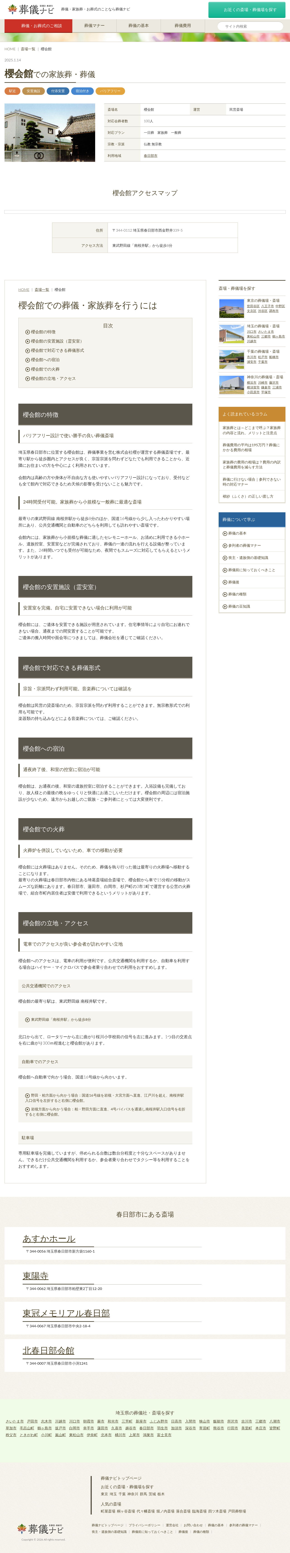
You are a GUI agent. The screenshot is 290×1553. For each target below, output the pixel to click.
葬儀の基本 (138, 25)
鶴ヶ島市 (278, 336)
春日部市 (150, 155)
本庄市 (260, 1428)
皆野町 (274, 1428)
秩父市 (11, 1435)
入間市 (190, 1421)
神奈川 (132, 1494)
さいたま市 (266, 331)
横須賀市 (253, 387)
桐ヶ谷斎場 (126, 1511)
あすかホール (49, 1238)
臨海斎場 (199, 1511)
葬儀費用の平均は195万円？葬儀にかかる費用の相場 (251, 447)
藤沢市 (274, 382)
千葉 (122, 1494)
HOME (10, 49)
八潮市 (274, 1421)
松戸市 (263, 357)
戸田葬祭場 (237, 1511)
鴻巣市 (148, 1435)
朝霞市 (88, 1421)
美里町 (246, 1428)
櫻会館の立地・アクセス (53, 378)
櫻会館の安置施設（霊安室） (57, 340)
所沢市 (232, 1421)
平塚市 (266, 392)
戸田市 (32, 1421)
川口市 (251, 331)
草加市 (11, 1428)
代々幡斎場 (146, 1511)
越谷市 (130, 1428)
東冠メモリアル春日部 (66, 1313)
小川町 (46, 1435)
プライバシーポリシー (144, 1525)
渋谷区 (263, 311)
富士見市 (164, 1435)
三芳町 (127, 1421)
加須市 (176, 1428)
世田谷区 (253, 306)
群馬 (143, 1494)
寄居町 (204, 1428)
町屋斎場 (108, 1511)
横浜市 (251, 382)
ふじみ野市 (159, 1421)
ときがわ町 (29, 1435)
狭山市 (204, 1421)
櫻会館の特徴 (43, 331)
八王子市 (267, 306)
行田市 (232, 1428)
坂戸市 (60, 1428)
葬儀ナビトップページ (121, 1478)
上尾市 (134, 1435)
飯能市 (218, 1421)
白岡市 (74, 1428)
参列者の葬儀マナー (244, 545)
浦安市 (251, 362)
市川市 (251, 357)
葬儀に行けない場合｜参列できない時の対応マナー (252, 481)
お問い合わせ (193, 1525)
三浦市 (277, 387)
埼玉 (113, 1494)
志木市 (46, 1421)
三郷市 (266, 336)
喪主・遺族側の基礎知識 (248, 557)
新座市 (141, 1421)
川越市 (251, 341)
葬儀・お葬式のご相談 (38, 26)
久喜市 (116, 1428)
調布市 (274, 311)
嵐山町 (60, 1435)
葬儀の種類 (237, 594)
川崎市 (263, 382)
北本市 (106, 1435)
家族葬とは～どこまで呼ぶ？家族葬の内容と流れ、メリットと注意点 (252, 430)
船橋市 (274, 357)
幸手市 (88, 1428)
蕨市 (100, 1421)
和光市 (113, 1421)
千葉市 (263, 362)
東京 (104, 1494)
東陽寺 (35, 1275)
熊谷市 (218, 1428)
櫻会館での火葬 (45, 369)
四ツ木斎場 (217, 1511)
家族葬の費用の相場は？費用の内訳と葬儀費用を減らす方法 (252, 464)
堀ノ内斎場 (165, 1511)
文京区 (251, 311)
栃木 (161, 1494)
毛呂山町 (27, 1428)
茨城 (152, 1494)
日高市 (176, 1421)
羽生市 (162, 1428)
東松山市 (253, 336)
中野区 (280, 306)
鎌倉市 (266, 387)
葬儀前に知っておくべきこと (252, 570)
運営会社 (172, 1525)
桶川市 (120, 1435)
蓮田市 (102, 1428)
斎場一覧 (28, 49)
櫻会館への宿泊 (45, 359)
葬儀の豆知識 (239, 606)
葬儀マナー (94, 25)
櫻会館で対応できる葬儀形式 (57, 350)
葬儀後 (233, 582)
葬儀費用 (183, 25)
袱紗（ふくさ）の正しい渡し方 (248, 496)
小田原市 (253, 392)
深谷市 (190, 1428)
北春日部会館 (48, 1350)
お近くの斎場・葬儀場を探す (247, 10)
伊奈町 (92, 1435)
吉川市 (246, 1421)
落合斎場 (183, 1511)
